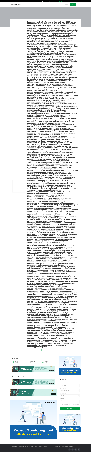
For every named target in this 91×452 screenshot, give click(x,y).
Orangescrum (14, 446)
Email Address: (63, 388)
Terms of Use (57, 446)
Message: (62, 398)
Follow (39, 350)
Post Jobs (73, 4)
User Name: (62, 382)
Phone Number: (63, 393)
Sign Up (60, 1)
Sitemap (71, 446)
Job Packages (65, 4)
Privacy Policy (76, 405)
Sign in (79, 4)
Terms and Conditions (66, 405)
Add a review (31, 350)
